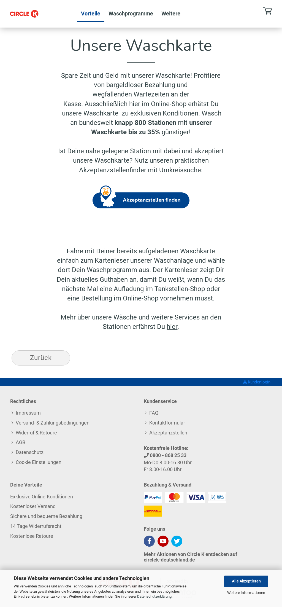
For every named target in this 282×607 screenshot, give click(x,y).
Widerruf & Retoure (36, 433)
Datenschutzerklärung (154, 596)
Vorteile (90, 13)
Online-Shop (168, 104)
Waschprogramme (131, 13)
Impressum (28, 413)
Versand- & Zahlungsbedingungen (53, 423)
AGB (20, 442)
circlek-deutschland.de (169, 560)
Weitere (170, 13)
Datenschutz (30, 452)
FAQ (153, 413)
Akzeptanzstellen (168, 433)
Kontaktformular (167, 423)
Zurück (41, 358)
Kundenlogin (256, 382)
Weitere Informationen (246, 592)
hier (172, 327)
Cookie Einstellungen (38, 462)
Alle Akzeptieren (246, 581)
